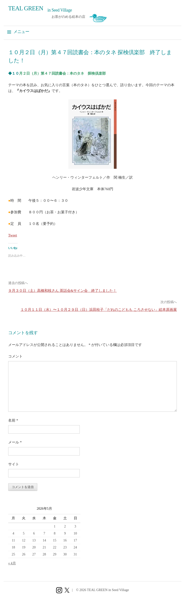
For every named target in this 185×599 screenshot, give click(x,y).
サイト (13, 464)
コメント (15, 356)
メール (15, 442)
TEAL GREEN (25, 8)
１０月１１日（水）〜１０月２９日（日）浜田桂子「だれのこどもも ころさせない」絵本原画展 (98, 310)
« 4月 (12, 563)
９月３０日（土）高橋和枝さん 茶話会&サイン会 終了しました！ (62, 291)
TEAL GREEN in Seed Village (108, 590)
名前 (13, 420)
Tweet (12, 235)
